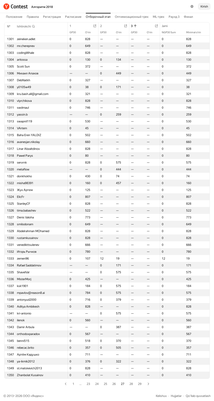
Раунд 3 (174, 16)
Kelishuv (161, 396)
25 (105, 384)
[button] (26, 26)
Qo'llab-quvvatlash (198, 396)
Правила (33, 16)
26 (114, 384)
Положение (14, 16)
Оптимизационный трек (132, 16)
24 (97, 384)
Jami (167, 26)
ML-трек (158, 16)
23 (88, 384)
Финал (188, 16)
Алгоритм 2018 (42, 7)
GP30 (75, 32)
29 (139, 384)
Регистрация (52, 16)
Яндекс (37, 396)
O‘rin (90, 32)
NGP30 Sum (171, 32)
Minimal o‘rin (195, 32)
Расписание (73, 16)
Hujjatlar (176, 396)
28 (131, 384)
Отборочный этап (98, 16)
